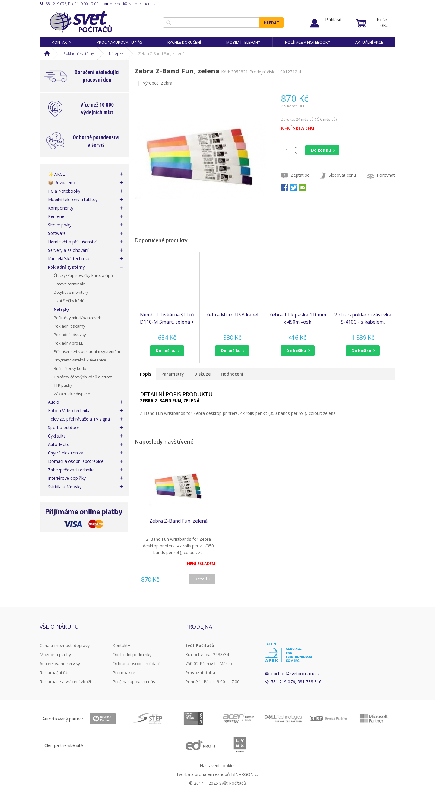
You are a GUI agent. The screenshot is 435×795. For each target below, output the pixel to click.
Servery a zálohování (68, 250)
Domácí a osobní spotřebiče (75, 461)
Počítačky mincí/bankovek (77, 317)
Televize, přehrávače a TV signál (79, 419)
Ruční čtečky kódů (70, 368)
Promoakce (124, 672)
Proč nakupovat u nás (119, 42)
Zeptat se (300, 175)
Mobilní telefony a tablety (72, 199)
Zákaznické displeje (72, 393)
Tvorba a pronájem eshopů (203, 774)
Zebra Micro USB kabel (232, 314)
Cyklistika (57, 436)
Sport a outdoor (63, 427)
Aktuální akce (369, 42)
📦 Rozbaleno (61, 182)
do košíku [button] (166, 350)
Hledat (271, 22)
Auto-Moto (59, 444)
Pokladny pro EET (69, 343)
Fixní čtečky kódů (69, 300)
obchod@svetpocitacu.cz (295, 673)
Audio (53, 402)
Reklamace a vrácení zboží (65, 681)
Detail (201, 579)
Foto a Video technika (69, 410)
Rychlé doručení (184, 42)
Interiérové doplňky (67, 478)
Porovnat (386, 175)
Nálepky (116, 53)
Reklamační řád (55, 672)
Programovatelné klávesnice (80, 360)
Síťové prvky (59, 225)
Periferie (56, 216)
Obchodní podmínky (132, 654)
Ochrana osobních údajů (136, 663)
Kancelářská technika (68, 258)
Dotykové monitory (71, 292)
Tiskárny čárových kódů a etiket (83, 377)
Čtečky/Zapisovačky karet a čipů (83, 275)
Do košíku (321, 150)
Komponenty (60, 208)
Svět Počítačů (79, 22)
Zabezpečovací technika (71, 470)
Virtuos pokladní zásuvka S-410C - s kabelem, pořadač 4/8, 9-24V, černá (363, 318)
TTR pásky (63, 385)
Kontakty (61, 42)
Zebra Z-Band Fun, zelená (178, 521)
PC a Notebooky (64, 191)
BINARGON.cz (245, 774)
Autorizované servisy (60, 663)
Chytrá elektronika (65, 453)
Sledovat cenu (342, 175)
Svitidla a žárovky (64, 486)
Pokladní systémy (78, 53)
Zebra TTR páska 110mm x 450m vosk (297, 318)
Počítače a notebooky (307, 42)
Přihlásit (333, 19)
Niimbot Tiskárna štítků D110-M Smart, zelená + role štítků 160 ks (167, 318)
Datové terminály (69, 284)
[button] (167, 350)
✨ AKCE (56, 174)
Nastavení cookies (218, 765)
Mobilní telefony (243, 42)
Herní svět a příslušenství (72, 242)
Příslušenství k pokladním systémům (87, 351)
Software (57, 233)
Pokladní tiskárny (69, 326)
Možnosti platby (55, 654)
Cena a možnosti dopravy (65, 645)
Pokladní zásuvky (70, 334)
